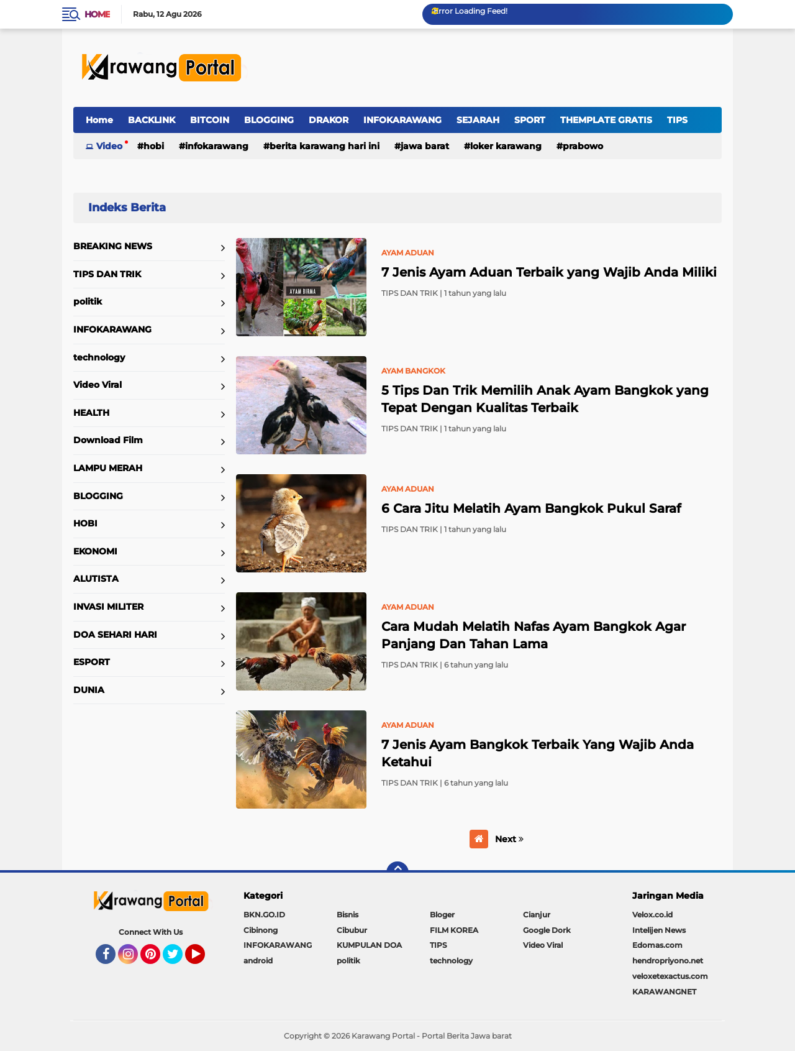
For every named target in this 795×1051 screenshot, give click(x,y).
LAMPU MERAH (107, 468)
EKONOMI (95, 551)
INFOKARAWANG (402, 120)
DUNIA (88, 689)
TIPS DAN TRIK (107, 274)
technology (99, 357)
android (258, 960)
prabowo (583, 146)
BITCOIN (209, 120)
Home (97, 14)
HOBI (153, 146)
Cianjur (536, 914)
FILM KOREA (454, 930)
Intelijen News (659, 930)
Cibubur (352, 930)
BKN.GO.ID (264, 914)
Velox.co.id (652, 914)
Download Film (108, 440)
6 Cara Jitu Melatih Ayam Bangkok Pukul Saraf (531, 508)
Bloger (442, 914)
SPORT (529, 120)
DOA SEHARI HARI (115, 634)
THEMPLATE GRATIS (606, 120)
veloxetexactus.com (670, 976)
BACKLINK (151, 120)
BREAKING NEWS (112, 246)
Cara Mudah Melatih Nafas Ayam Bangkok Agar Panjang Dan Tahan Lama (533, 635)
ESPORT (91, 662)
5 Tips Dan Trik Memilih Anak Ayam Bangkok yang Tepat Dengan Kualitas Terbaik (545, 399)
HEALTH (91, 412)
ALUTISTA (96, 578)
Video (109, 146)
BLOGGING (269, 120)
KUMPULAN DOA (369, 945)
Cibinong (260, 930)
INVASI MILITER (108, 606)
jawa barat (425, 146)
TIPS (677, 120)
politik (87, 301)
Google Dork (547, 930)
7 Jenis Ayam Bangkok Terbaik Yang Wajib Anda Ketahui (537, 753)
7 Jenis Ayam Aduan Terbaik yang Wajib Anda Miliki (549, 272)
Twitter (178, 959)
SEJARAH (478, 120)
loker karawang (506, 146)
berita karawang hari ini (324, 146)
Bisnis (347, 914)
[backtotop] (397, 872)
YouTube (203, 959)
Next (509, 839)
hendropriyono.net (667, 960)
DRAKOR (328, 120)
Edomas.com (657, 945)
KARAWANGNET (664, 991)
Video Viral (97, 384)
